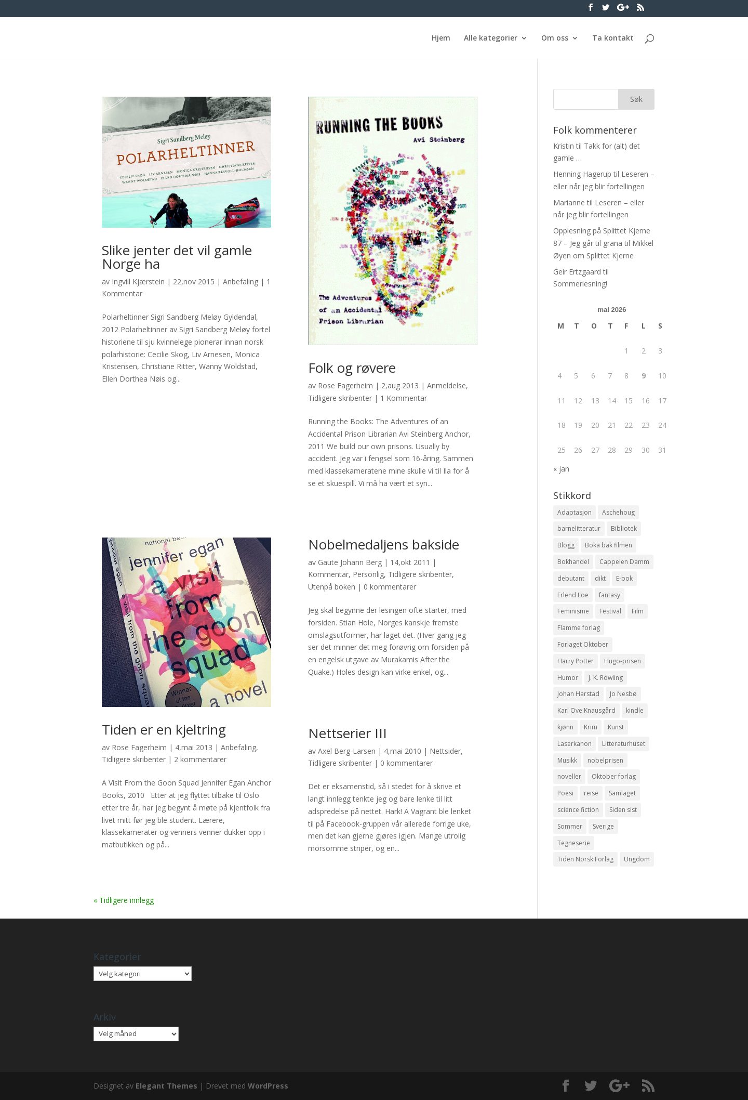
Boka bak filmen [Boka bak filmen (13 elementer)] (608, 545)
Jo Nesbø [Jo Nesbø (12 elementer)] (623, 693)
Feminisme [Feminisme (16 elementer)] (573, 611)
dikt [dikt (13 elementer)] (600, 578)
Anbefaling (240, 281)
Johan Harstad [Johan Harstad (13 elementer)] (578, 693)
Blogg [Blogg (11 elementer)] (566, 545)
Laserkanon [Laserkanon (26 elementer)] (574, 743)
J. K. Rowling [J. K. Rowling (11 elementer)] (606, 677)
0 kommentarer (390, 587)
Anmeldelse (446, 385)
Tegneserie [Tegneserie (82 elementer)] (573, 843)
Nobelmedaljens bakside (383, 544)
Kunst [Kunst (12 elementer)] (616, 727)
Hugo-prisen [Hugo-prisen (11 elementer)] (622, 661)
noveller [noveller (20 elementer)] (569, 776)
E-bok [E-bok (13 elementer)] (624, 578)
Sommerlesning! (580, 284)
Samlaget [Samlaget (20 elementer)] (622, 793)
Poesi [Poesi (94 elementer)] (565, 793)
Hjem (441, 38)
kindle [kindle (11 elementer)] (635, 710)
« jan (561, 469)
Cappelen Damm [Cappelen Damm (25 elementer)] (624, 561)
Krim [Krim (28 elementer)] (590, 727)
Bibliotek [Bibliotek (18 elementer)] (624, 528)
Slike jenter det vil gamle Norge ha (177, 257)
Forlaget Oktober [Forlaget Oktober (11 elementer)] (582, 644)
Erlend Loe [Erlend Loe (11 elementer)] (573, 595)
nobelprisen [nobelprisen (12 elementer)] (605, 760)
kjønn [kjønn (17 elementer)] (565, 727)
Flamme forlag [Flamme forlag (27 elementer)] (578, 627)
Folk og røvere (352, 367)
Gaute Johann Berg (350, 562)
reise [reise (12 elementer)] (591, 793)
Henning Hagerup (582, 174)
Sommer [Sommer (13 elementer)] (569, 826)
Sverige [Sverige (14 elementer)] (603, 826)
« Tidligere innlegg (124, 900)
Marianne (569, 202)
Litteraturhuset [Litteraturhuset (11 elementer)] (623, 743)
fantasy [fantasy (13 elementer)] (609, 595)
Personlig (368, 574)
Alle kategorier (490, 38)
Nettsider (445, 751)
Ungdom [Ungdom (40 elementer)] (637, 859)
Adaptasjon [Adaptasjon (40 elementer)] (574, 512)
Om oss (554, 38)
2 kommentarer (200, 759)
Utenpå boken (331, 587)
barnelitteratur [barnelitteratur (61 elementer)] (578, 528)
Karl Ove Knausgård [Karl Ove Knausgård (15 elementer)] (586, 710)
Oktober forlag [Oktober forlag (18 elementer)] (614, 776)
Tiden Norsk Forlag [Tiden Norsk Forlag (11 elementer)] (585, 859)
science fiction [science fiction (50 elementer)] (578, 809)
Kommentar (328, 574)
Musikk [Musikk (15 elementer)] (567, 760)
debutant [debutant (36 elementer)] (570, 578)
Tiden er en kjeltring (164, 729)
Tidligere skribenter (340, 398)
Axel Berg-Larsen (347, 751)
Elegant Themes (166, 1086)
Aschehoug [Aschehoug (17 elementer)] (618, 512)
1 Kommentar (403, 398)
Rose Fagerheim (345, 385)
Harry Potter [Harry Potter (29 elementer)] (575, 661)
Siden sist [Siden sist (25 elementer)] (623, 809)
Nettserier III (347, 733)
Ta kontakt (613, 38)
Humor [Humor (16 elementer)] (567, 677)
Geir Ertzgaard (577, 272)
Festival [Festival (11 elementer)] (610, 611)
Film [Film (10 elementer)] (638, 611)
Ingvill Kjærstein (138, 281)
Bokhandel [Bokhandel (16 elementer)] (573, 561)
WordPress (268, 1086)
